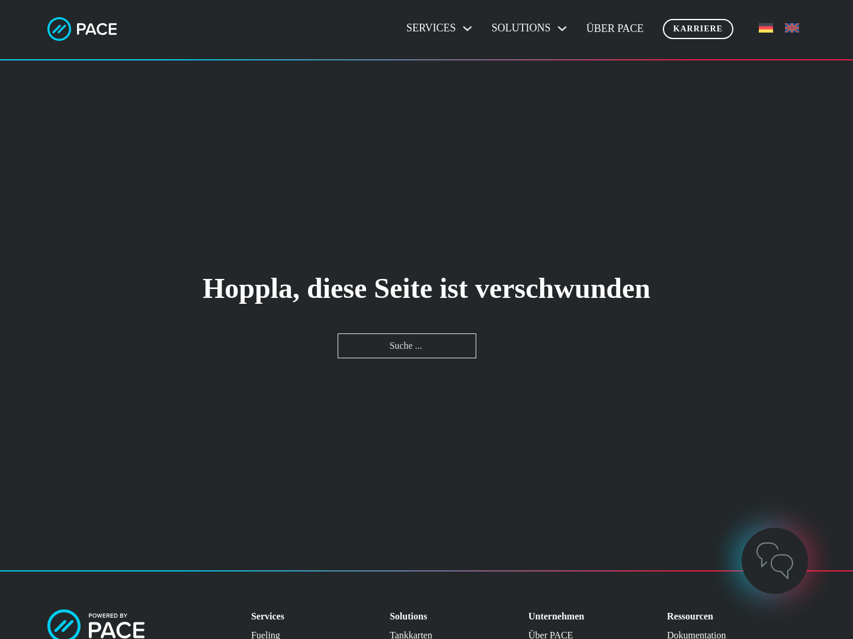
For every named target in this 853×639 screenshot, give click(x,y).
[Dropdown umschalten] (467, 28)
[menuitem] (766, 28)
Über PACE (615, 28)
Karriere (698, 28)
